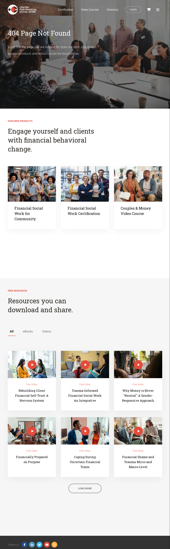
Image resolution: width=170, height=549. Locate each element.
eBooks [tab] (28, 331)
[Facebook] (24, 545)
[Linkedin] (32, 545)
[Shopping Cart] (149, 9)
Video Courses (90, 9)
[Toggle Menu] (158, 9)
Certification (65, 9)
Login (133, 9)
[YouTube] (47, 545)
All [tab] (12, 331)
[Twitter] (39, 545)
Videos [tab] (46, 331)
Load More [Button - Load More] (85, 488)
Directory (112, 9)
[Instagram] (54, 545)
